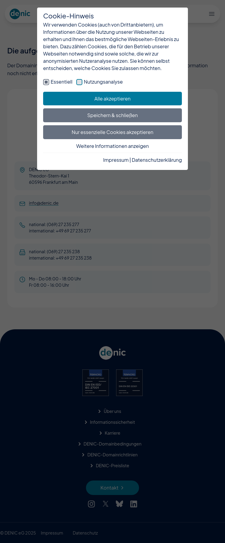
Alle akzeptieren (112, 98)
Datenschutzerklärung (157, 160)
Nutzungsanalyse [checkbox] (103, 81)
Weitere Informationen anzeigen (112, 146)
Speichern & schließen (112, 115)
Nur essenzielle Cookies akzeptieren (113, 132)
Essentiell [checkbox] (61, 81)
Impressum (116, 160)
